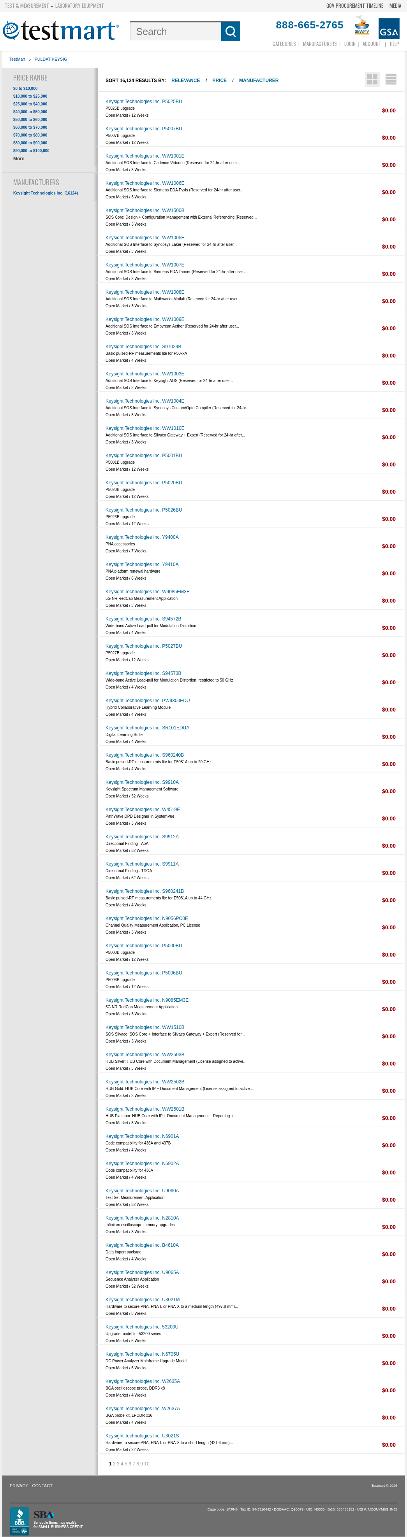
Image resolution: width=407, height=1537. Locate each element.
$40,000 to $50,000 (30, 112)
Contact (42, 1485)
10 (146, 1464)
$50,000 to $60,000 (30, 119)
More (19, 158)
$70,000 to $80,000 (30, 135)
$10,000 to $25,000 (30, 96)
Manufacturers (320, 43)
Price (219, 80)
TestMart (17, 59)
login (350, 43)
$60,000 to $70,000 (30, 127)
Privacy (19, 1485)
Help (394, 43)
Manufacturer (258, 80)
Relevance (185, 80)
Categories (284, 43)
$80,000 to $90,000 (30, 143)
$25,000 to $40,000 (30, 104)
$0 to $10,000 (25, 88)
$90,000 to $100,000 (31, 151)
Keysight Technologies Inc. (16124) (45, 193)
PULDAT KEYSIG (51, 59)
